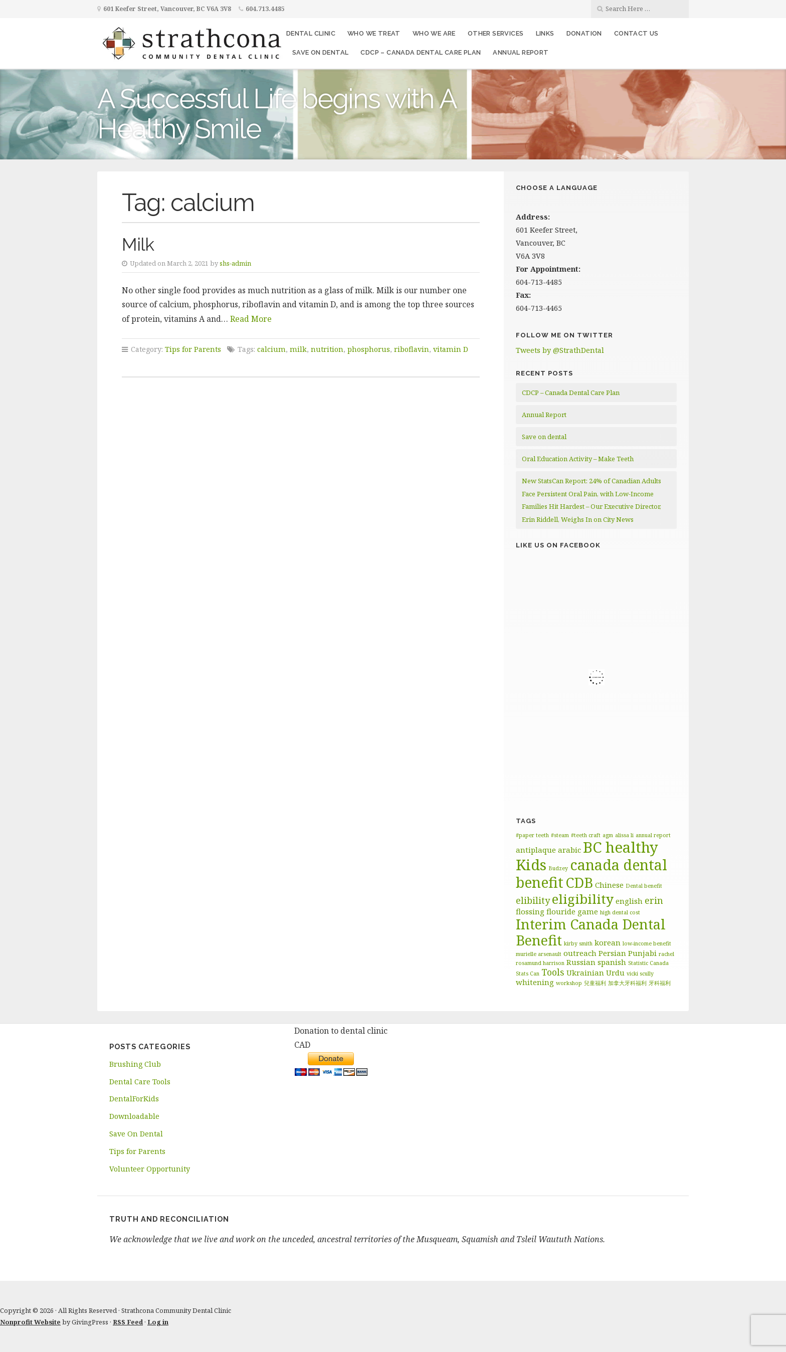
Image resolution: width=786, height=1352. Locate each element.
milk (298, 349)
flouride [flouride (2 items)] (560, 911)
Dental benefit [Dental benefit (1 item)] (644, 885)
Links (545, 33)
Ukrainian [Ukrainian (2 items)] (585, 973)
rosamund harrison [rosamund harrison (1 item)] (540, 963)
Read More (251, 318)
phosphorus (368, 349)
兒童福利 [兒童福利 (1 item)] (595, 983)
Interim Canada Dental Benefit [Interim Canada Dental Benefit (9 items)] (591, 932)
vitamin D (450, 349)
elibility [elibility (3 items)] (533, 900)
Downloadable (134, 1116)
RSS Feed (128, 1321)
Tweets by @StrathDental (560, 350)
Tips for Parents (193, 349)
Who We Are (434, 33)
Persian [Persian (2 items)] (612, 953)
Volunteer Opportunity (149, 1169)
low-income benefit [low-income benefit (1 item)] (647, 943)
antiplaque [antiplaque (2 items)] (536, 850)
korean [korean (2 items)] (608, 942)
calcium (271, 349)
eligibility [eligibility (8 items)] (583, 899)
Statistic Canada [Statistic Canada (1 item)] (648, 963)
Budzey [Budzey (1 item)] (558, 868)
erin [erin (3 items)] (654, 900)
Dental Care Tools (139, 1081)
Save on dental (320, 52)
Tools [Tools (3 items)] (552, 972)
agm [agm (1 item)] (608, 835)
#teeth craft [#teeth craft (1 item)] (586, 835)
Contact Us (636, 33)
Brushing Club (135, 1064)
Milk (138, 244)
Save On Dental (136, 1133)
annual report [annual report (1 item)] (653, 835)
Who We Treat (374, 33)
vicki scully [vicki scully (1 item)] (640, 973)
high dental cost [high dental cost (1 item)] (620, 912)
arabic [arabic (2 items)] (569, 850)
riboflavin (411, 349)
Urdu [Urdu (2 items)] (615, 973)
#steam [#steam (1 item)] (560, 835)
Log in (157, 1321)
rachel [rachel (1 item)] (666, 953)
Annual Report (520, 52)
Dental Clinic (310, 33)
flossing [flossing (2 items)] (530, 911)
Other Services (496, 33)
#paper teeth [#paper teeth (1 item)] (532, 835)
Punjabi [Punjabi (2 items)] (642, 953)
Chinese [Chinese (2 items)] (609, 885)
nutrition (327, 349)
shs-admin (235, 263)
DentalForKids (134, 1098)
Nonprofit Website (30, 1321)
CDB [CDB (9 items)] (579, 882)
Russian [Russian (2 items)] (581, 962)
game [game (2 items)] (587, 911)
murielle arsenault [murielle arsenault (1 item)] (538, 953)
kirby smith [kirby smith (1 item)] (578, 943)
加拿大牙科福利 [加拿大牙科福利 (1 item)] (627, 983)
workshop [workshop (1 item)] (569, 983)
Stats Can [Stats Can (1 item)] (527, 973)
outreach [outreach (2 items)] (580, 953)
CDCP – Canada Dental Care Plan (420, 52)
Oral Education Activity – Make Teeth (578, 458)
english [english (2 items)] (629, 901)
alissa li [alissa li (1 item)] (624, 835)
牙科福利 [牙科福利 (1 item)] (660, 983)
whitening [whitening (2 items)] (535, 982)
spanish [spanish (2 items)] (612, 962)
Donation (584, 33)
